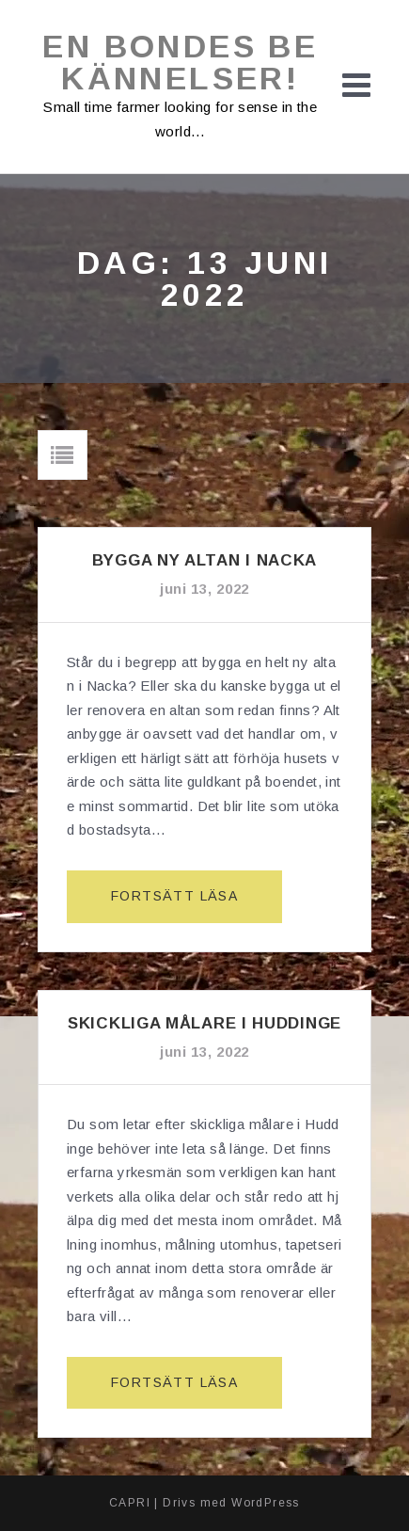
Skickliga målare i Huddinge (204, 1023)
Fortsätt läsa (182, 904)
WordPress (265, 1502)
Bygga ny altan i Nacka (204, 560)
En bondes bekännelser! (180, 62)
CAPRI (129, 1502)
